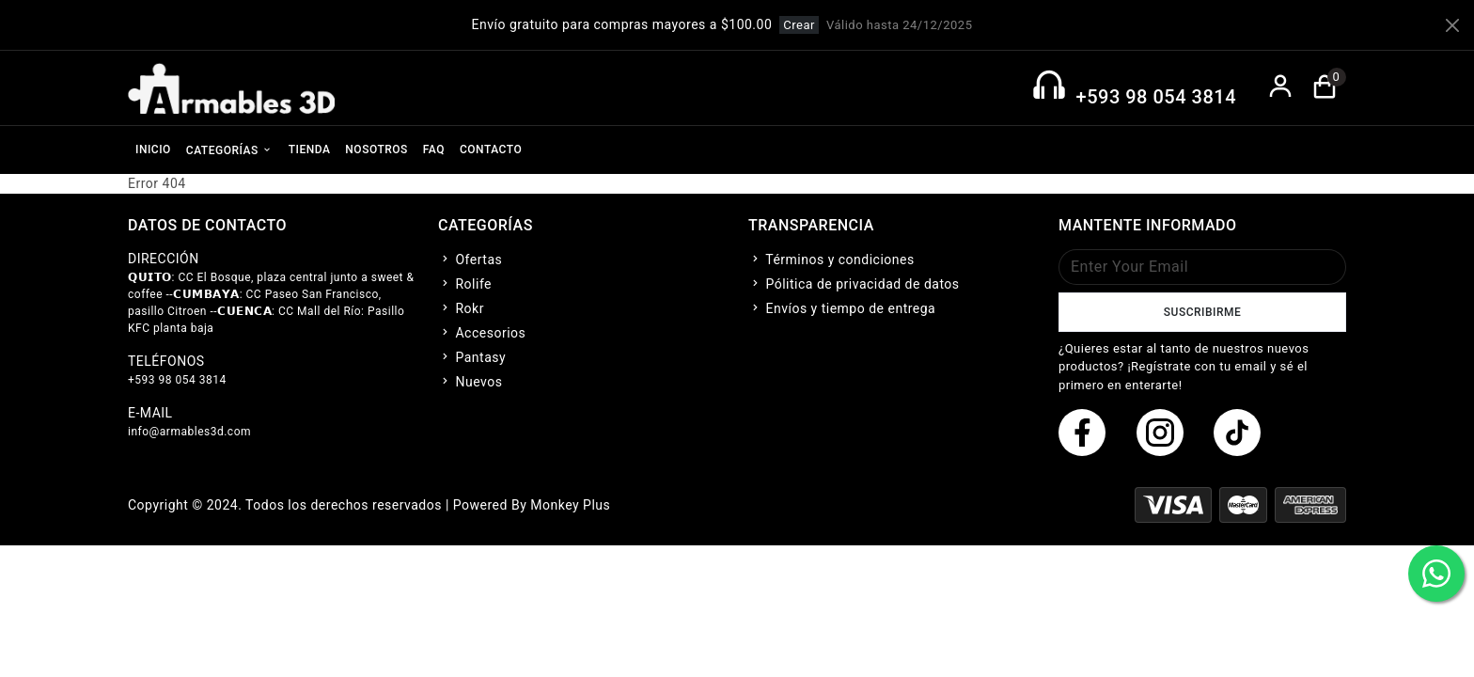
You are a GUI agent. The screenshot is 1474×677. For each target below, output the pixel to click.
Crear (799, 25)
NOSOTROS (376, 149)
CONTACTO (491, 149)
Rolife (465, 283)
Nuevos (470, 381)
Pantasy (472, 357)
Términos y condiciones (831, 259)
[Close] (1452, 25)
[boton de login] (1281, 88)
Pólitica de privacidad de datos (854, 283)
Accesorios (481, 332)
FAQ (434, 149)
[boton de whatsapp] (1436, 573)
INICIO (153, 149)
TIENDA (310, 149)
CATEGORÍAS (230, 149)
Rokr (461, 308)
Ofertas (470, 259)
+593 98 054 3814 (1156, 97)
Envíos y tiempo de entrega (841, 308)
